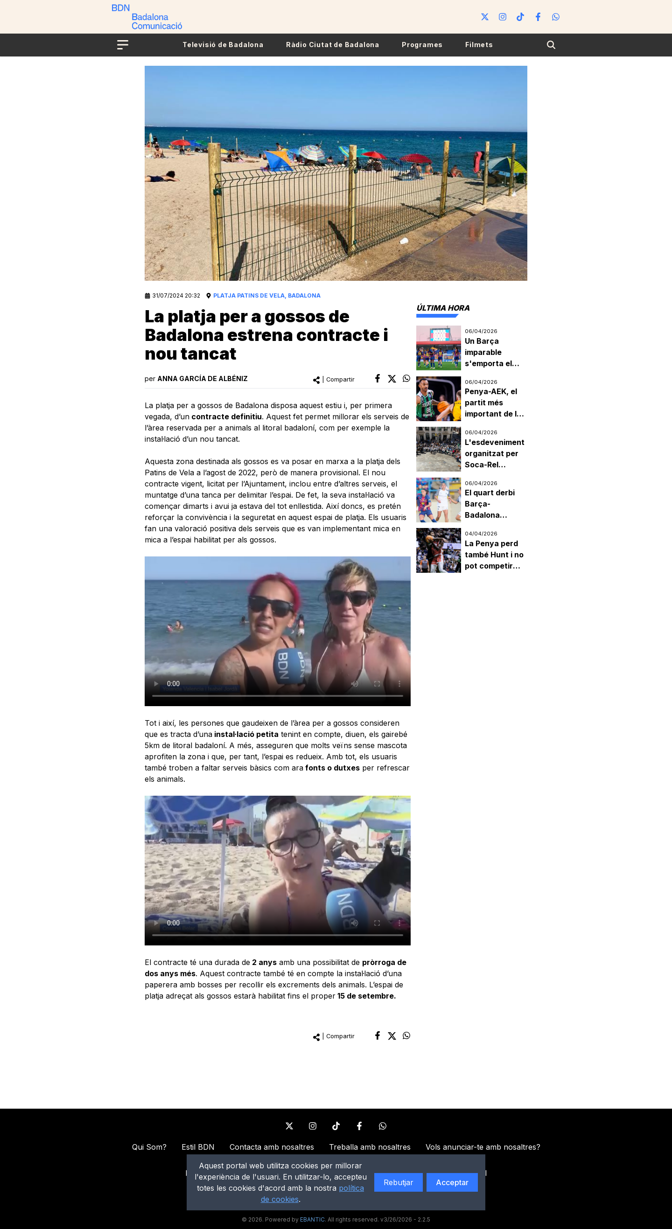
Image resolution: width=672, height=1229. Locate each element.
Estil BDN (198, 1147)
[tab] (442, 308)
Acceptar (452, 1182)
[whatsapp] (406, 378)
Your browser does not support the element (278, 631)
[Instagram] (502, 17)
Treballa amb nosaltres (370, 1147)
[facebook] (377, 378)
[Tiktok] (520, 17)
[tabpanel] (471, 449)
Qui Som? (149, 1147)
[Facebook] (538, 17)
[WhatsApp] (556, 17)
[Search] (551, 44)
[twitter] (392, 378)
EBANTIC (312, 1219)
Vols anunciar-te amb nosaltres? (483, 1147)
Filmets (479, 45)
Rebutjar (398, 1182)
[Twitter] (485, 17)
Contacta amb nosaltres (272, 1147)
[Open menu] (123, 45)
